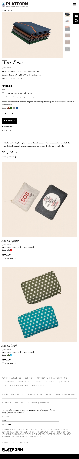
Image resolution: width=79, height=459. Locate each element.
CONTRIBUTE (42, 378)
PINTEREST (45, 402)
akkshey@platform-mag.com (44, 102)
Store (10, 10)
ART (12, 394)
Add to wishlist (8, 126)
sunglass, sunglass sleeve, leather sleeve (33, 146)
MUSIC (58, 394)
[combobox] (8, 113)
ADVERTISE (16, 378)
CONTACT (29, 378)
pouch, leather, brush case (11, 146)
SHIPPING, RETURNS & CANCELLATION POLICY (24, 385)
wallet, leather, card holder (55, 146)
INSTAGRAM (32, 402)
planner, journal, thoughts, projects (32, 143)
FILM (40, 394)
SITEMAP (65, 382)
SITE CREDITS (52, 382)
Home (4, 10)
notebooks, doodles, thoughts (11, 143)
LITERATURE (32, 394)
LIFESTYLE (49, 394)
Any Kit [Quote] (10, 241)
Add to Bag (9, 121)
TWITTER (19, 402)
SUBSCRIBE (9, 382)
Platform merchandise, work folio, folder (58, 143)
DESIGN (5, 394)
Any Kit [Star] (9, 346)
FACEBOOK (6, 402)
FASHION (20, 394)
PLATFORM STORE (59, 378)
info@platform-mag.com (25, 102)
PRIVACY (38, 382)
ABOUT (5, 378)
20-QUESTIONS (70, 394)
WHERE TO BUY (25, 382)
